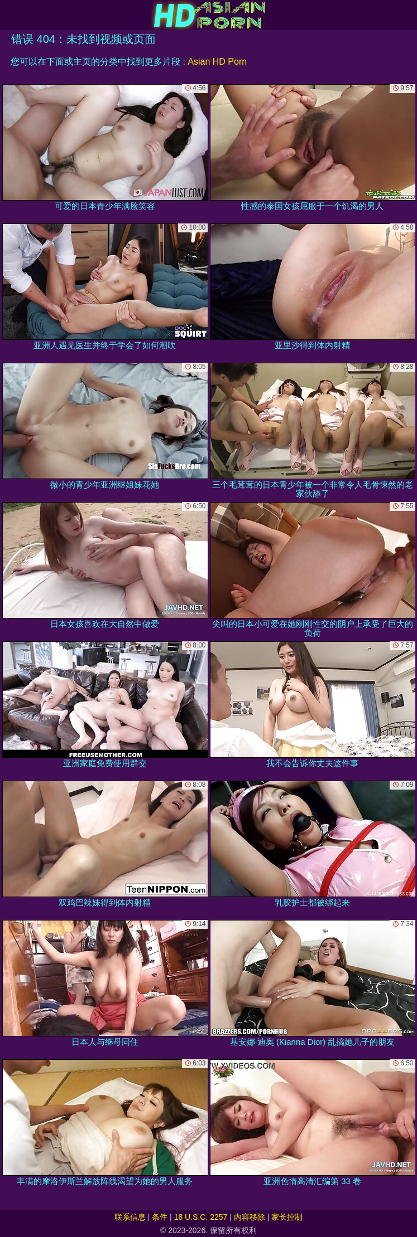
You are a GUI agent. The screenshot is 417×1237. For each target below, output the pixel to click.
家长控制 (287, 1216)
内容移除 (249, 1216)
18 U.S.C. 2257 (201, 1216)
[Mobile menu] (10, 15)
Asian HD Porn (217, 61)
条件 (159, 1216)
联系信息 (130, 1216)
